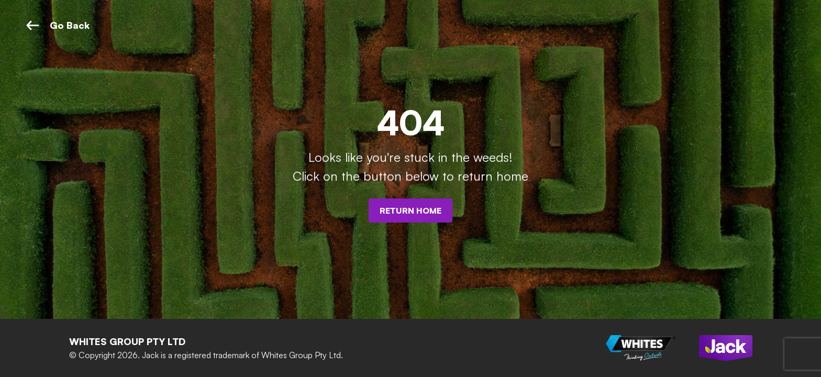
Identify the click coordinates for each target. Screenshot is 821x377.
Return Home (410, 210)
